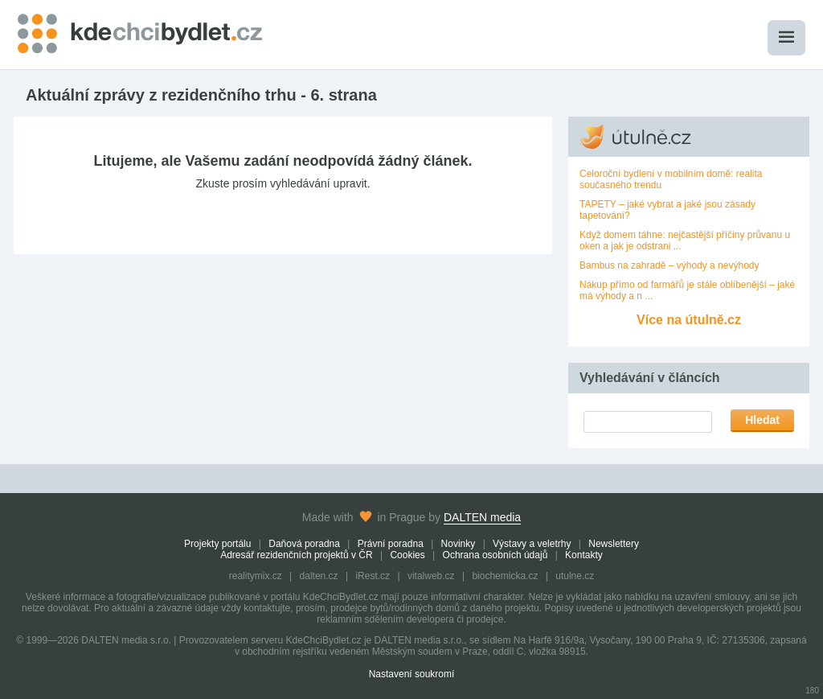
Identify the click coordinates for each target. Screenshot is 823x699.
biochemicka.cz (505, 576)
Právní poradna (391, 543)
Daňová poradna (304, 543)
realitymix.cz (255, 576)
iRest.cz (372, 576)
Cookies (407, 555)
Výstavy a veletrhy (532, 543)
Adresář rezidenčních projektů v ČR (296, 555)
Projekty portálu (217, 543)
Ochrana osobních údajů (495, 555)
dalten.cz (319, 576)
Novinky (458, 543)
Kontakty (584, 555)
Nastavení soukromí (412, 674)
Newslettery (613, 543)
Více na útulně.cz (689, 320)
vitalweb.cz (431, 576)
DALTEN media (482, 517)
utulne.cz (574, 576)
